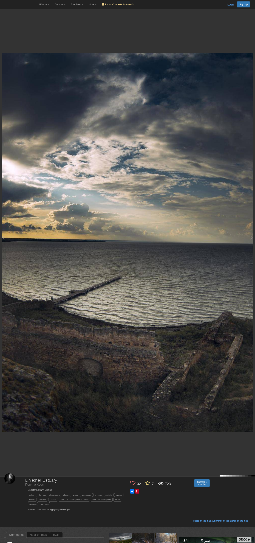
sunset (32, 500)
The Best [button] (77, 4)
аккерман (44, 504)
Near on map (38, 534)
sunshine (42, 500)
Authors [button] (60, 4)
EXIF (56, 534)
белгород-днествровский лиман (74, 500)
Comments (16, 534)
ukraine (66, 495)
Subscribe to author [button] (202, 483)
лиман (117, 500)
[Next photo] (251, 237)
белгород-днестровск (101, 500)
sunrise (119, 495)
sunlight (108, 495)
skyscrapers (54, 495)
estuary (32, 495)
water (75, 495)
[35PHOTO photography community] (19, 4)
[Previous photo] (3, 237)
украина (32, 504)
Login (230, 4)
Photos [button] (44, 4)
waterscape (86, 495)
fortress (42, 495)
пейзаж (53, 500)
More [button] (93, 4)
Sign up (243, 4)
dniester (98, 495)
